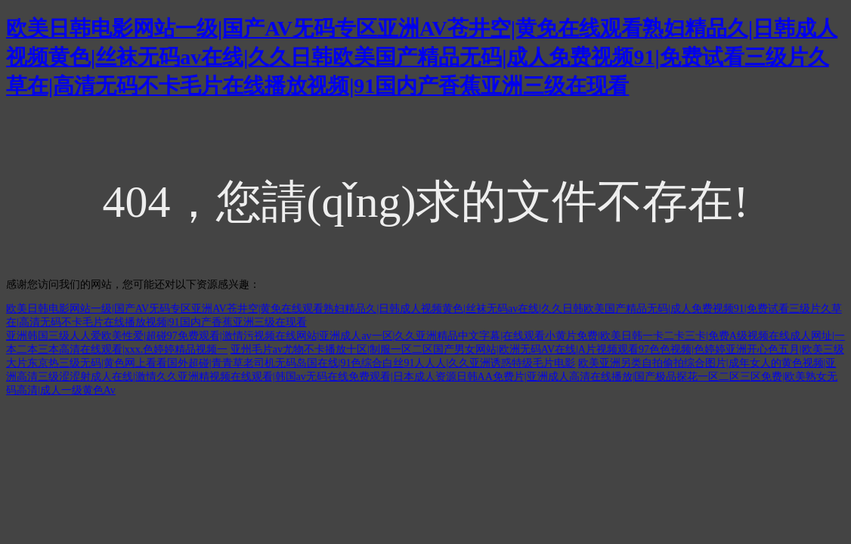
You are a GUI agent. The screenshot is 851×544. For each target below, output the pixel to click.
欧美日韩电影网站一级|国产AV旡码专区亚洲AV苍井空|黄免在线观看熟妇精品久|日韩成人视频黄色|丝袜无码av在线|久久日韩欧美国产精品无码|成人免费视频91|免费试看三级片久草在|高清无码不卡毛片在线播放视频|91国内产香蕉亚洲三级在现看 (421, 57)
